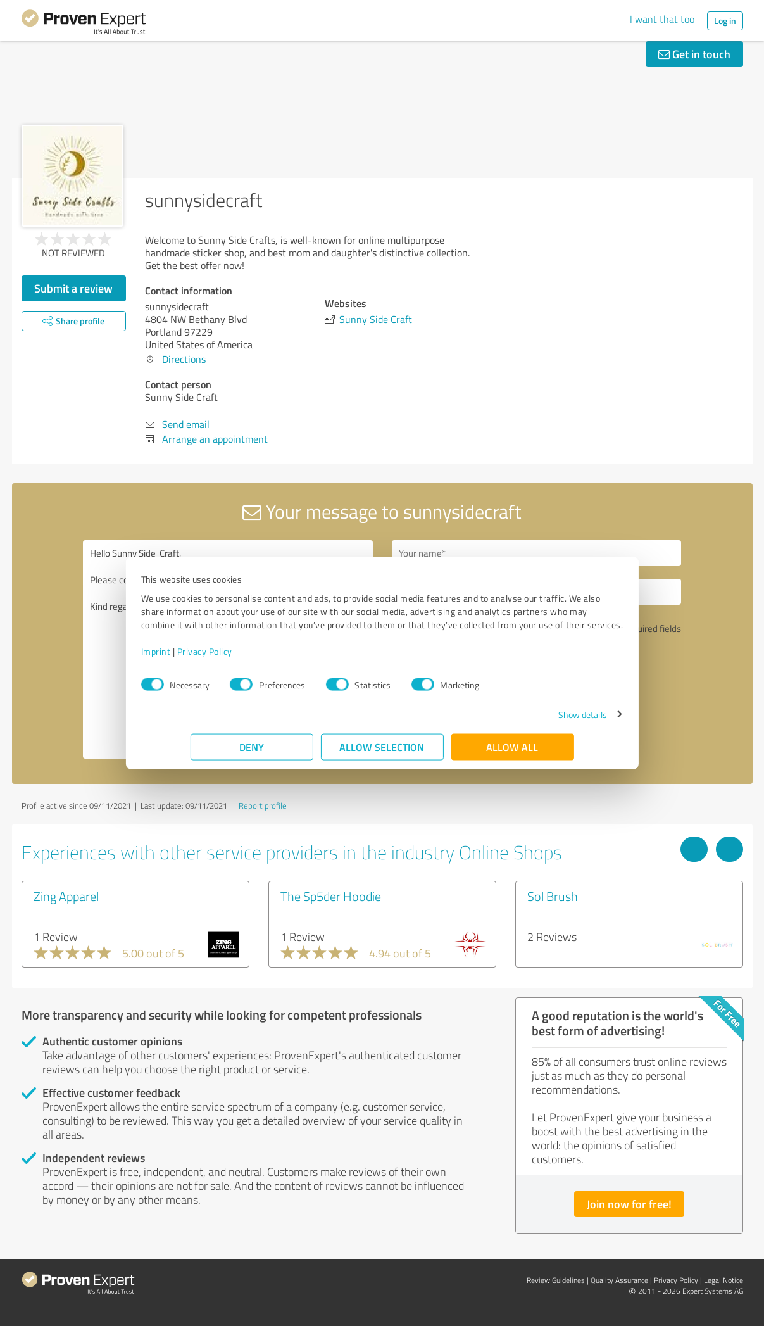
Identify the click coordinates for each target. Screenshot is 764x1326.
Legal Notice (723, 1280)
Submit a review (73, 288)
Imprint (205, 658)
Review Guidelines (556, 1280)
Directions (184, 359)
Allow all (513, 753)
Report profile (263, 805)
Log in (725, 21)
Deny (251, 753)
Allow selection (382, 753)
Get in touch (694, 54)
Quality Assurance (619, 1280)
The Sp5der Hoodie (330, 896)
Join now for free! (629, 1204)
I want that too (662, 19)
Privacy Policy (254, 658)
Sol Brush (552, 896)
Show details (532, 721)
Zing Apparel (66, 896)
